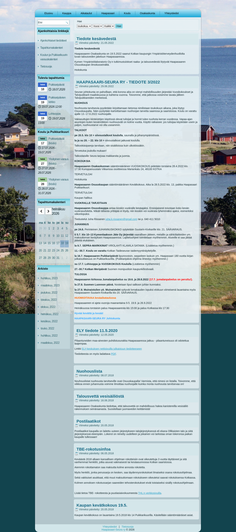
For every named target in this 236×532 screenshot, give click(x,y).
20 (40, 250)
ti (45, 222)
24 (57, 250)
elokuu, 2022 (48, 306)
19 (66, 243)
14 (44, 243)
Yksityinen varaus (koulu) (58, 161)
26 (66, 250)
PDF (113, 353)
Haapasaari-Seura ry (113, 529)
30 (44, 228)
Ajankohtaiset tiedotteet (53, 40)
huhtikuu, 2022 (49, 335)
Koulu (127, 13)
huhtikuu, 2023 (49, 278)
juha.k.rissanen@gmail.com (121, 219)
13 (40, 243)
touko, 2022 (47, 328)
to (53, 222)
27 (40, 257)
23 (53, 250)
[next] (48, 211)
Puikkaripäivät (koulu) (56, 141)
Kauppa (66, 13)
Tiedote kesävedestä (96, 38)
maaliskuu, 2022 (50, 342)
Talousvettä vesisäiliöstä (100, 396)
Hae (119, 26)
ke (49, 222)
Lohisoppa (54, 113)
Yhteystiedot (171, 13)
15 (49, 243)
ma (41, 222)
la (62, 222)
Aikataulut (86, 13)
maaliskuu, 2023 (50, 285)
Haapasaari (108, 13)
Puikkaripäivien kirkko (57, 99)
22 (49, 250)
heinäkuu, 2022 (49, 314)
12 (66, 235)
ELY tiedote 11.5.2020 (97, 330)
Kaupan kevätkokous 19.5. (102, 505)
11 (62, 235)
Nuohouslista (89, 371)
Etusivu (48, 13)
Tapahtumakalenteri (51, 47)
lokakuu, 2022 (49, 299)
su (66, 222)
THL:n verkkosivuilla (149, 493)
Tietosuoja (46, 66)
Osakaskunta (147, 13)
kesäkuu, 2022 (49, 321)
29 (40, 228)
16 (53, 243)
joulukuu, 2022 (49, 292)
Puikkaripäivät (56, 84)
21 (44, 250)
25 (62, 250)
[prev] (41, 211)
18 (62, 243)
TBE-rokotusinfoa (94, 449)
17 (57, 243)
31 (57, 257)
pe (58, 222)
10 (57, 235)
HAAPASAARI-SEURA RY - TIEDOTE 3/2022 (118, 82)
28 (44, 257)
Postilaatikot (89, 421)
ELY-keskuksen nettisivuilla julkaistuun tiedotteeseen (112, 348)
